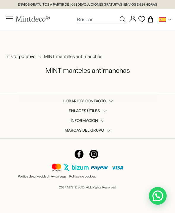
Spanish (162, 19)
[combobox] (98, 19)
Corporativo (23, 56)
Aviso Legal (59, 176)
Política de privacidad (33, 176)
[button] (158, 196)
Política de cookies (82, 176)
